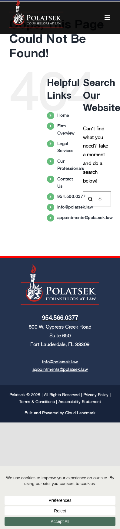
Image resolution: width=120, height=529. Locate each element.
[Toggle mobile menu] (108, 17)
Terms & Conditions (37, 402)
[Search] (90, 198)
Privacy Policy (95, 395)
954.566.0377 (71, 196)
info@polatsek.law (75, 207)
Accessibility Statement (79, 402)
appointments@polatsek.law (85, 217)
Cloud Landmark (80, 413)
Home (63, 115)
